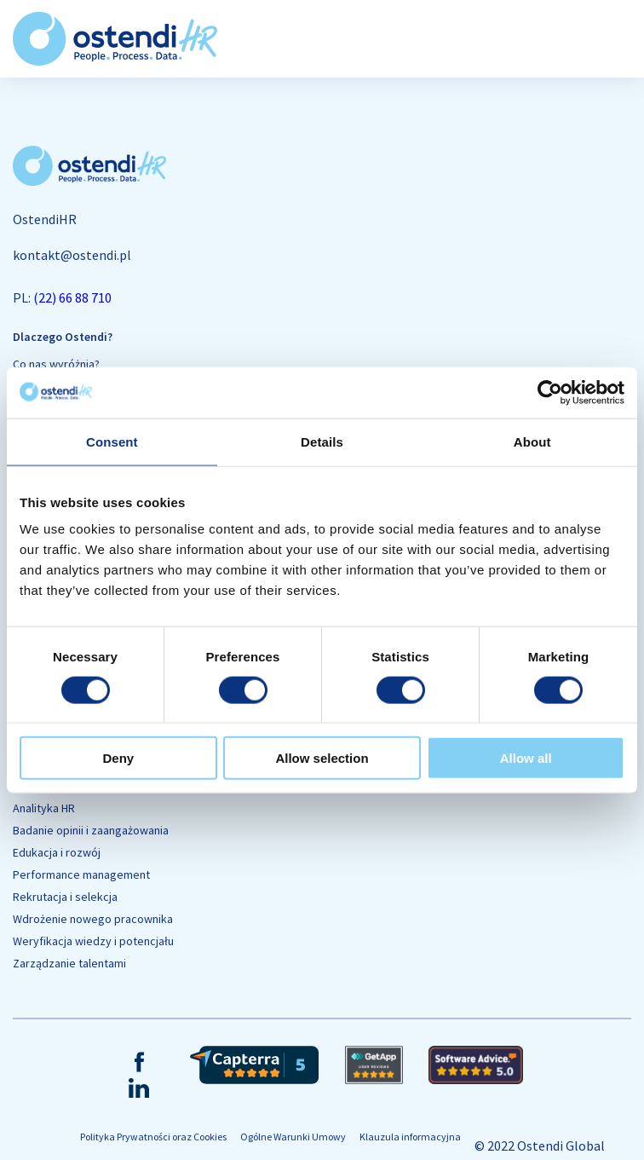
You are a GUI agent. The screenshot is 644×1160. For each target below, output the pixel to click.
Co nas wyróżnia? (56, 364)
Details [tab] (322, 441)
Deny (118, 758)
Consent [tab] (112, 441)
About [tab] (532, 441)
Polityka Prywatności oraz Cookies (153, 1136)
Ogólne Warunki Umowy (293, 1136)
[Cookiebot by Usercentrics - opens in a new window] (549, 392)
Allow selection (321, 758)
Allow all (526, 758)
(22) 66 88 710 (72, 297)
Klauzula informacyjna (410, 1136)
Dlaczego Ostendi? (62, 336)
